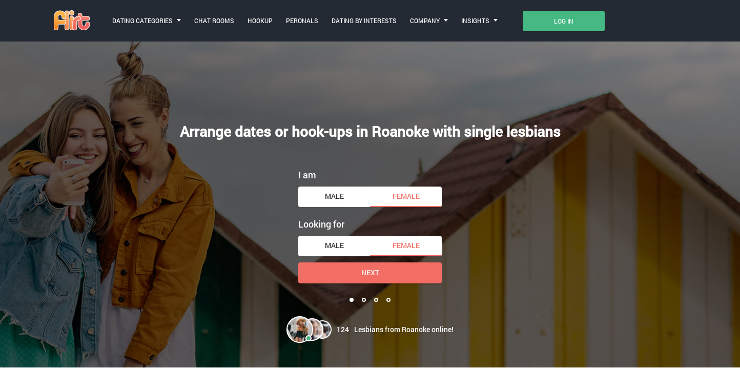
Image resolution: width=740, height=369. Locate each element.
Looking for (321, 224)
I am (307, 175)
